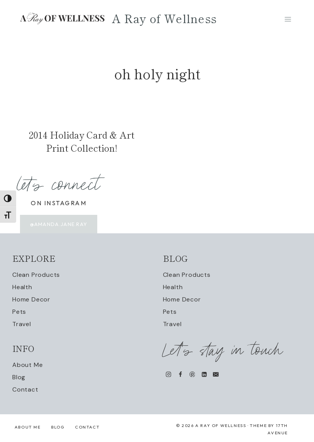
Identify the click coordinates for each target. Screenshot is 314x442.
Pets (19, 312)
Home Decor (31, 299)
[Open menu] (288, 19)
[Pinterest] (192, 374)
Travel (21, 324)
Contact (25, 389)
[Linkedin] (203, 374)
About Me (27, 365)
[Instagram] (168, 374)
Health (22, 287)
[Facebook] (180, 374)
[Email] (215, 374)
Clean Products (36, 275)
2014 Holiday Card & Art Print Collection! (82, 141)
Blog (18, 377)
